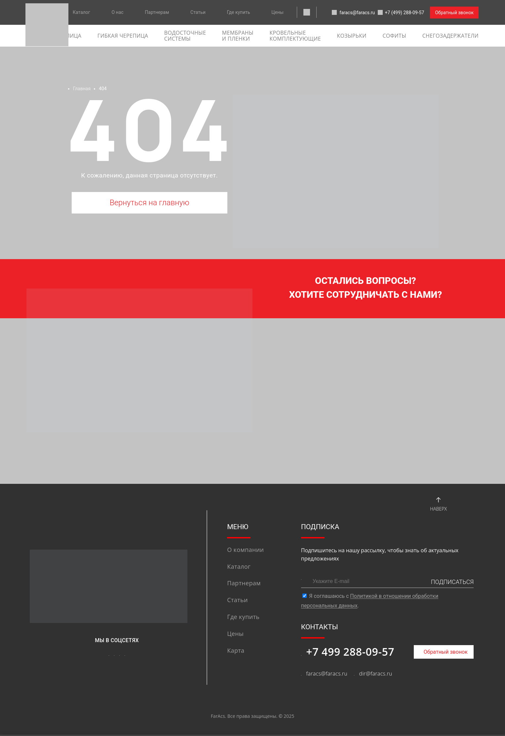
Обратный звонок (454, 12)
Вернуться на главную (149, 203)
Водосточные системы (185, 35)
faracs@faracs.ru (343, 13)
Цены (277, 12)
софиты (394, 35)
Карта (235, 652)
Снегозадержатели (450, 35)
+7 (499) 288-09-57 (398, 13)
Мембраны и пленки (237, 35)
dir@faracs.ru (375, 674)
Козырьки (351, 35)
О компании (245, 551)
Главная (82, 88)
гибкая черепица (122, 35)
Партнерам (157, 12)
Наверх (438, 504)
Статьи (198, 12)
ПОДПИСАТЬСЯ (452, 583)
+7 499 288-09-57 (350, 652)
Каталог (81, 12)
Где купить (238, 12)
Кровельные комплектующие (295, 35)
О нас (117, 12)
